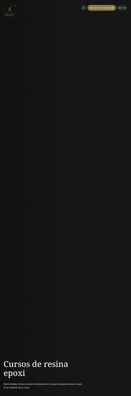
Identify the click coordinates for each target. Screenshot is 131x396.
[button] (124, 8)
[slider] (65, 198)
